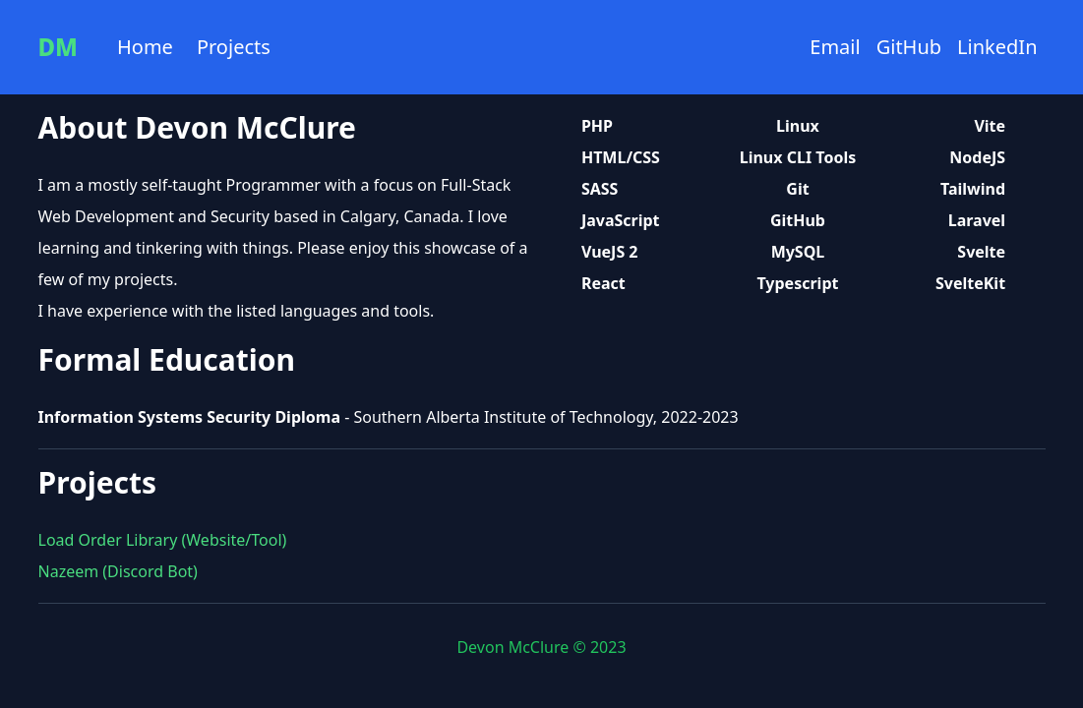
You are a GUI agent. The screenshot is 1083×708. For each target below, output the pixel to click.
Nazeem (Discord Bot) (118, 571)
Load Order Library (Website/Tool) (162, 540)
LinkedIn (997, 46)
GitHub (908, 46)
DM (58, 47)
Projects (234, 46)
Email (835, 46)
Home (145, 46)
